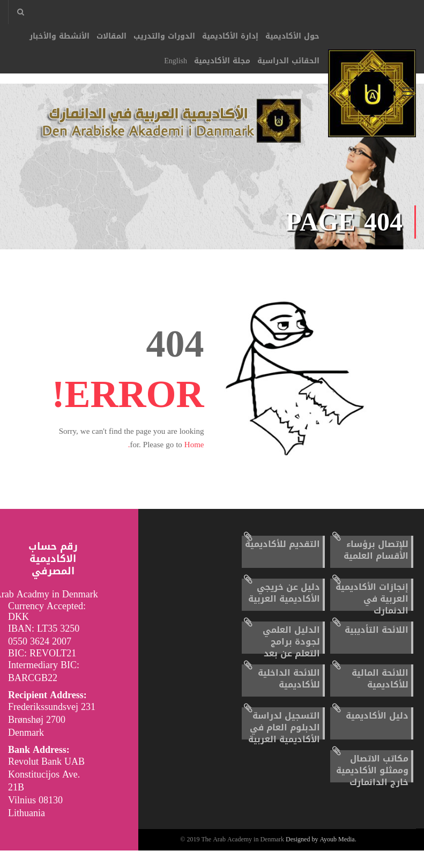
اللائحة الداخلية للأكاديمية (289, 686)
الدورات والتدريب (164, 36)
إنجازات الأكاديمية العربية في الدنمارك (372, 606)
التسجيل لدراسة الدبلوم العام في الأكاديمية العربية (284, 735)
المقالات (111, 36)
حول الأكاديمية (292, 36)
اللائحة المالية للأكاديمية (380, 686)
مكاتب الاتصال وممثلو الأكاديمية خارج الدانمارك (372, 778)
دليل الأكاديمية (377, 723)
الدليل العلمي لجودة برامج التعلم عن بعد (291, 649)
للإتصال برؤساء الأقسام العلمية (376, 557)
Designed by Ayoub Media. (321, 847)
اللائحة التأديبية (376, 637)
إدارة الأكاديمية (230, 36)
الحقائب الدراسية (288, 61)
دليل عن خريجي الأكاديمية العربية (284, 600)
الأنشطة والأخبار (59, 36)
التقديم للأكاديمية (282, 551)
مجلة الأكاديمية (222, 61)
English (175, 61)
